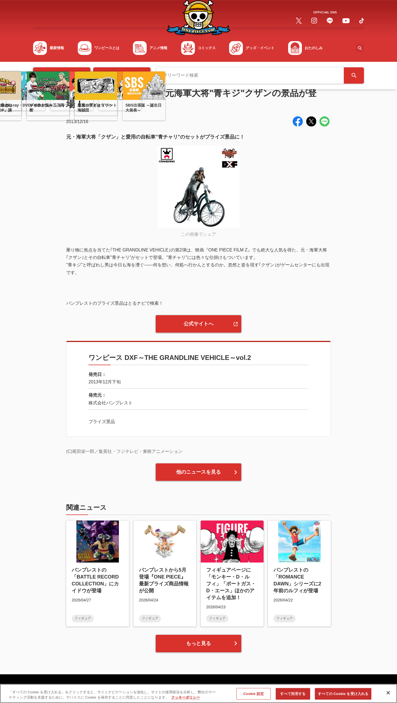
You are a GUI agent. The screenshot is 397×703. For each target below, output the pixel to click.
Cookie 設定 (253, 696)
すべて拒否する (292, 696)
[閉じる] (388, 695)
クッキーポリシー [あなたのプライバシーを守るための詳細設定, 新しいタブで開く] (185, 699)
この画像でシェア (198, 234)
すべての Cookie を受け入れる (343, 696)
